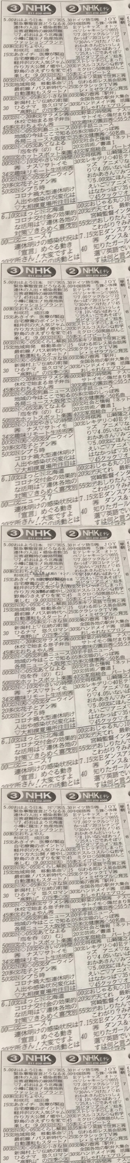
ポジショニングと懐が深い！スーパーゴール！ (68, 586)
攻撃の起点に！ (46, 592)
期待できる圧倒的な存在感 (54, 579)
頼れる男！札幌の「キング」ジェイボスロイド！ (66, 573)
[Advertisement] (65, 56)
